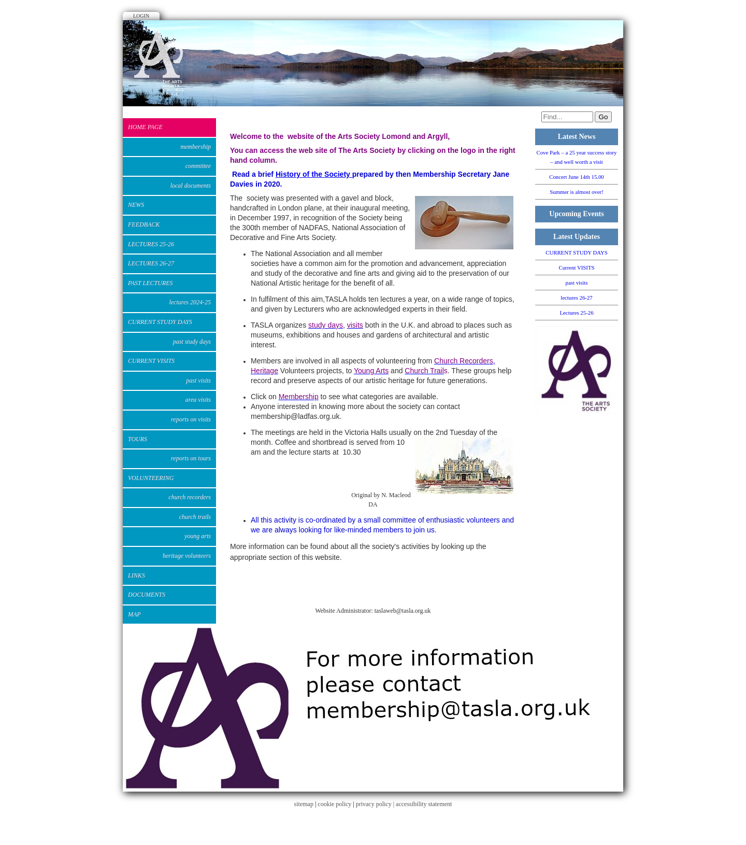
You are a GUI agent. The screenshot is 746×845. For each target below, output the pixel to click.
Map (134, 614)
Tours (137, 439)
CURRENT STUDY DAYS (160, 322)
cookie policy (334, 804)
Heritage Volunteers (187, 555)
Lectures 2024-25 (190, 302)
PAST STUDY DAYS (192, 341)
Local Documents (190, 185)
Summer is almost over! (576, 192)
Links (136, 575)
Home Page (145, 127)
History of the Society (314, 174)
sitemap (303, 804)
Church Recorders (189, 497)
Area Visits (198, 399)
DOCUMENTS (146, 594)
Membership (195, 146)
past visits (198, 380)
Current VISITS (151, 360)
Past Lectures (150, 283)
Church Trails (195, 516)
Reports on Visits (191, 419)
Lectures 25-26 (151, 244)
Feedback (144, 224)
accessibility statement (424, 804)
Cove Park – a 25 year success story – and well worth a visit (576, 157)
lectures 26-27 (151, 263)
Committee (198, 166)
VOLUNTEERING (151, 478)
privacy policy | (376, 804)
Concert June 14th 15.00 (576, 177)
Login (141, 16)
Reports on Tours (191, 458)
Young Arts (197, 536)
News (136, 204)
